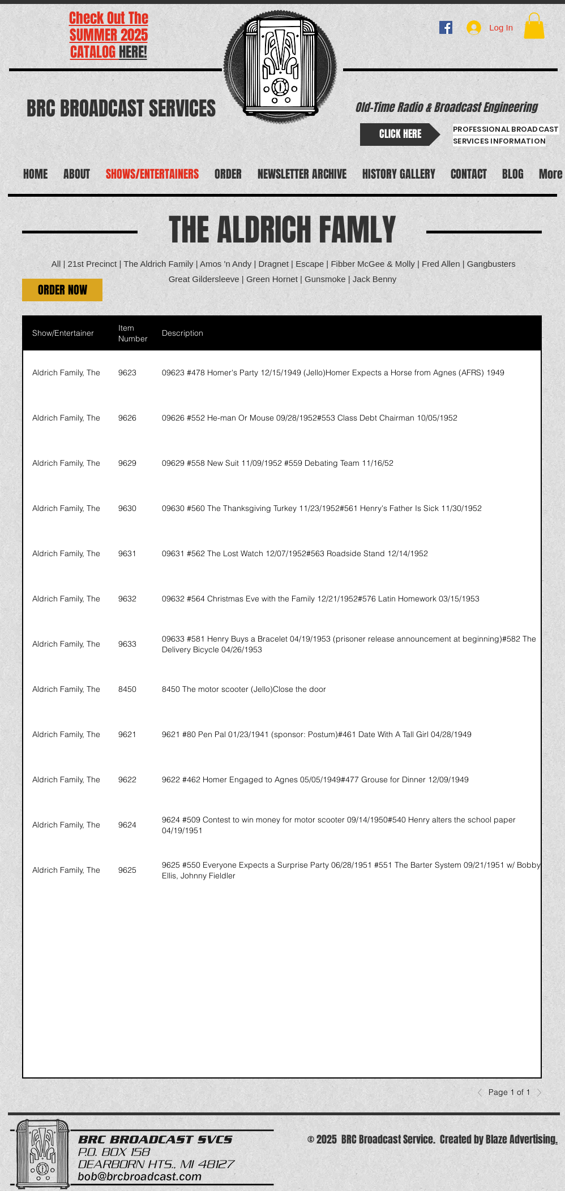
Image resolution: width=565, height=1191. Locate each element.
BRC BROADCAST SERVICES (121, 108)
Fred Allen (441, 263)
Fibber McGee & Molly (372, 263)
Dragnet (274, 263)
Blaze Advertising (520, 1139)
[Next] (536, 1092)
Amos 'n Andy (225, 263)
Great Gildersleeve (204, 279)
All (56, 263)
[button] (534, 25)
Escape (310, 263)
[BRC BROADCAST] (445, 27)
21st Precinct (92, 263)
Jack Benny (375, 279)
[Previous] (483, 1092)
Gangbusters (491, 263)
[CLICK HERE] (400, 134)
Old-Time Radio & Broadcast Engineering (446, 107)
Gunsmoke (325, 279)
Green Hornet (273, 279)
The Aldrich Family (158, 263)
